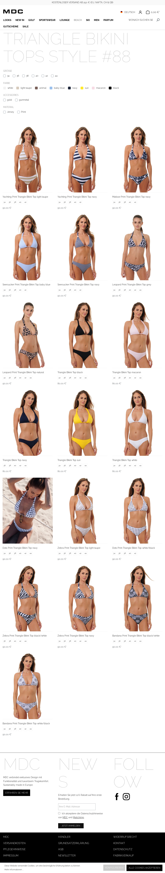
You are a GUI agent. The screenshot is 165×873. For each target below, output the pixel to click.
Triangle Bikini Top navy (15, 460)
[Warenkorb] (153, 12)
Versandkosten (14, 843)
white (10, 88)
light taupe (26, 88)
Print (23, 112)
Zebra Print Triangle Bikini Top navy (76, 635)
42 (46, 75)
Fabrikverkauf (123, 855)
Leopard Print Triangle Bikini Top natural (23, 372)
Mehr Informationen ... (14, 869)
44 (56, 75)
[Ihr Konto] (140, 12)
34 (8, 75)
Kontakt (119, 843)
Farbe (6, 83)
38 (27, 75)
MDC (65, 817)
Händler (64, 836)
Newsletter (67, 855)
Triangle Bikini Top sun (69, 460)
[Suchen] (158, 20)
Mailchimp (78, 817)
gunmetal (24, 100)
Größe (7, 71)
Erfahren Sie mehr (16, 792)
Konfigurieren (114, 867)
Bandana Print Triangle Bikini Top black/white (136, 635)
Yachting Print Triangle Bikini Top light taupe (25, 197)
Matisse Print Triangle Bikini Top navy (131, 197)
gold (9, 100)
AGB (60, 849)
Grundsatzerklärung (73, 843)
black (116, 88)
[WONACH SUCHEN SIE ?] (140, 20)
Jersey (10, 112)
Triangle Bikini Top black (70, 372)
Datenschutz (122, 849)
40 (37, 75)
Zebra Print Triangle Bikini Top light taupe (79, 548)
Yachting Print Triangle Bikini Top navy (77, 197)
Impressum (10, 855)
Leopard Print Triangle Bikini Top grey (131, 284)
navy (74, 88)
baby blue (59, 88)
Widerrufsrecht (125, 836)
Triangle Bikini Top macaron (126, 372)
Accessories (10, 95)
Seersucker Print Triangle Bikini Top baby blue (26, 284)
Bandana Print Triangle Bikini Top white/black (26, 723)
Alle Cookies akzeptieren (144, 868)
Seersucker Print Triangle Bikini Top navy (78, 284)
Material (8, 107)
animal (42, 88)
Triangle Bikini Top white (124, 460)
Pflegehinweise (14, 849)
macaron (101, 88)
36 (18, 75)
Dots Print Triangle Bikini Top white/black (133, 548)
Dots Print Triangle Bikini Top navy (20, 548)
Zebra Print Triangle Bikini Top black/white (25, 635)
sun (87, 88)
